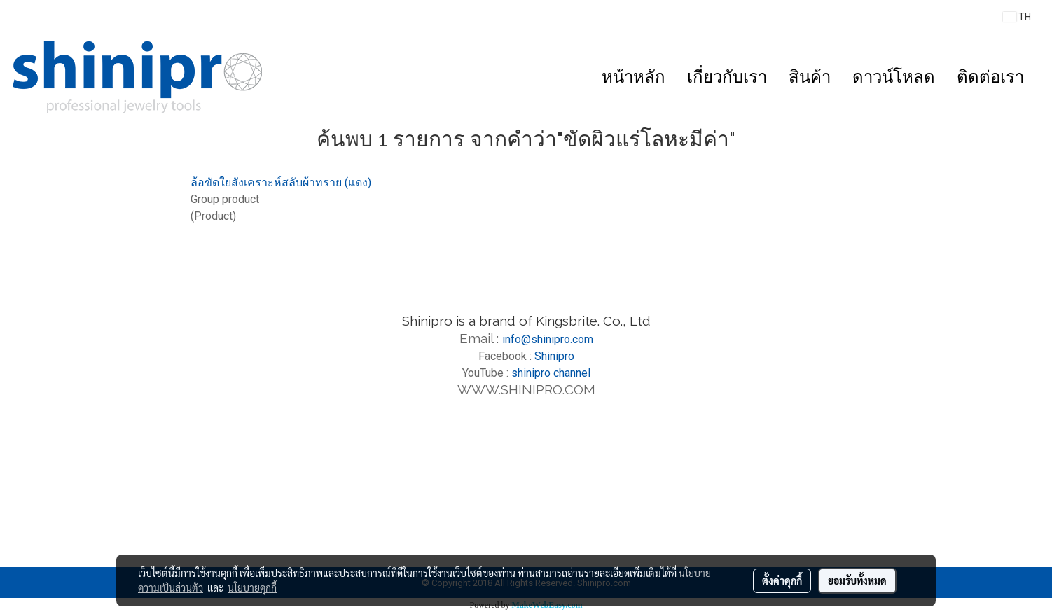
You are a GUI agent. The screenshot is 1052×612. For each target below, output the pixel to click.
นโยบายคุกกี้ (252, 587)
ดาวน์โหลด (893, 77)
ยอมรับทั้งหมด (857, 580)
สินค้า (810, 77)
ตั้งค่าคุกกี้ (782, 580)
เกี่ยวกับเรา (727, 77)
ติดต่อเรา (990, 77)
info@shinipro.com (547, 339)
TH (1017, 16)
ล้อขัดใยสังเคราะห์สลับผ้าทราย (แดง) (281, 182)
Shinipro (554, 356)
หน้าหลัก (633, 77)
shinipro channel (550, 373)
